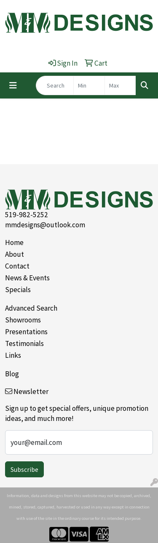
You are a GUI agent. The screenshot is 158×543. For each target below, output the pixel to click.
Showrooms (23, 320)
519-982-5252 (26, 214)
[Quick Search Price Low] (89, 85)
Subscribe (24, 469)
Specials (18, 289)
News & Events (27, 277)
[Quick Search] (55, 85)
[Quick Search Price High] (120, 85)
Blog (12, 373)
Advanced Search (31, 308)
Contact (17, 266)
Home (14, 242)
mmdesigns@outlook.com (45, 224)
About (14, 254)
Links (13, 355)
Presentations (26, 331)
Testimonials (24, 343)
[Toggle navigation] (13, 85)
